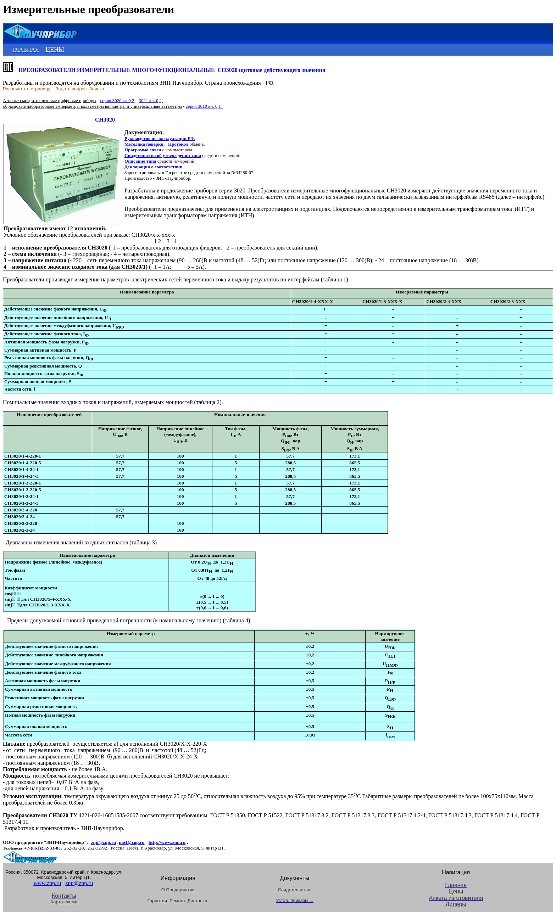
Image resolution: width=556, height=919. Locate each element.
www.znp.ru (47, 883)
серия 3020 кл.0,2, (117, 100)
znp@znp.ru (103, 842)
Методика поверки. (144, 144)
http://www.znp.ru (167, 842)
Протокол (178, 144)
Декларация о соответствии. (154, 166)
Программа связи (142, 149)
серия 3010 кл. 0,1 (203, 106)
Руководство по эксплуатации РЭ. (159, 138)
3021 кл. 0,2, (151, 100)
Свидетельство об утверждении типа (162, 155)
